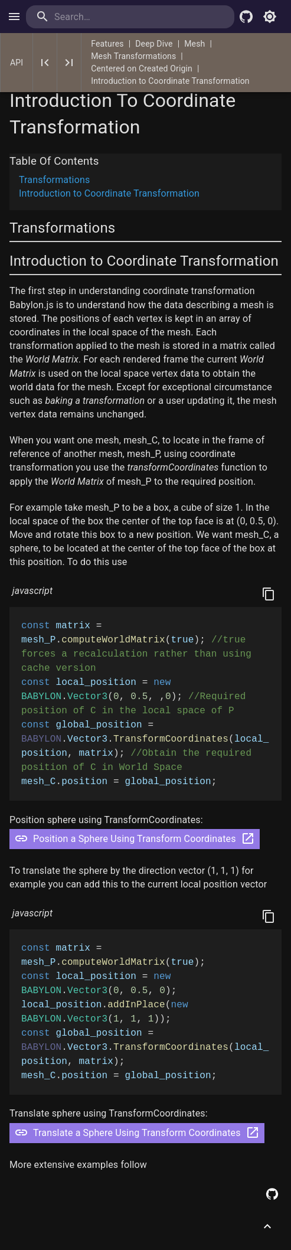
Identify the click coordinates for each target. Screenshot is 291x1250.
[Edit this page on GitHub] (272, 1194)
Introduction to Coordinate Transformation (170, 81)
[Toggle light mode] (270, 16)
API (16, 62)
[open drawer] (14, 16)
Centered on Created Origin (141, 68)
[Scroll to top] (267, 1226)
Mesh (194, 43)
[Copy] (269, 594)
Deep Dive (153, 43)
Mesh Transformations (133, 56)
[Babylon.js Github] (246, 16)
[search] (102, 16)
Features (107, 43)
